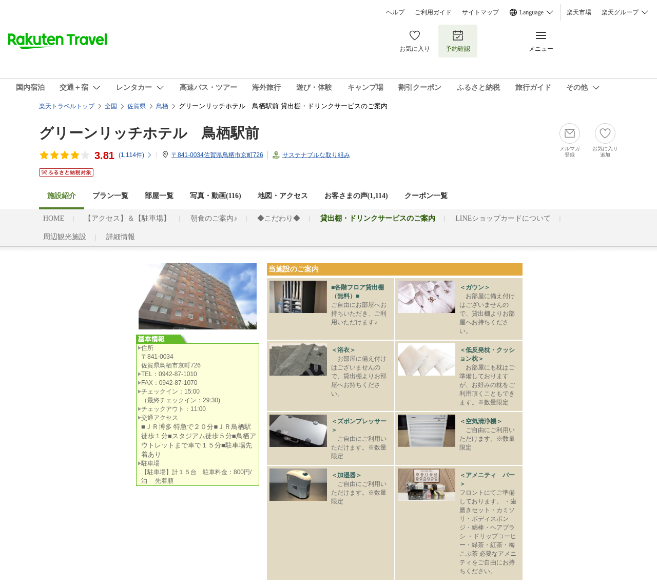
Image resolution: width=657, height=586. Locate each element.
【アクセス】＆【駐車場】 (127, 218)
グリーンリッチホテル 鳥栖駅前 (149, 133)
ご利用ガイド (433, 12)
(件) (135, 155)
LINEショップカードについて (503, 218)
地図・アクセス (283, 196)
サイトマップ (480, 12)
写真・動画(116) (215, 196)
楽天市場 (579, 12)
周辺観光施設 (64, 237)
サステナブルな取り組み (316, 155)
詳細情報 (120, 237)
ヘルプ (395, 12)
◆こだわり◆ (278, 218)
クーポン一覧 (426, 196)
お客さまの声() (356, 196)
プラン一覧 (110, 196)
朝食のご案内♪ (213, 218)
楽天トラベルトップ (66, 106)
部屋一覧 (159, 196)
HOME (53, 218)
